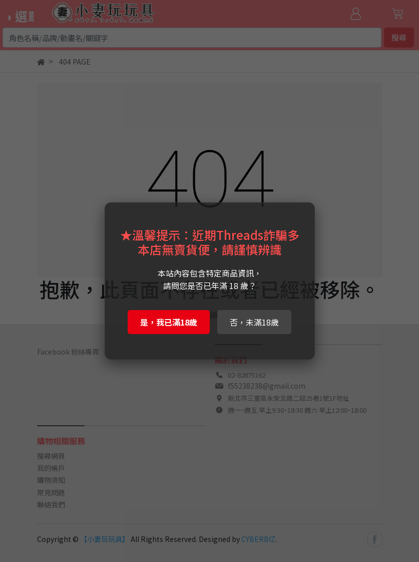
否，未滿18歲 (254, 322)
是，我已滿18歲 (168, 322)
